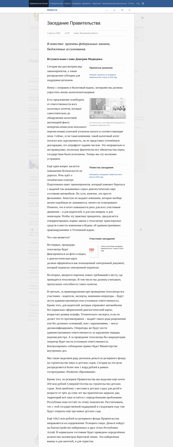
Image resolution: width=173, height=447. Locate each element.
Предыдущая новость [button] (140, 229)
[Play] (92, 116)
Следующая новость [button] (32, 229)
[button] (107, 108)
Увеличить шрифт (114, 10)
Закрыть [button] (144, 19)
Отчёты (131, 3)
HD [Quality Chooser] (119, 116)
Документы (86, 3)
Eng (137, 3)
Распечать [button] (122, 10)
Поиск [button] (143, 3)
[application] (107, 108)
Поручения (96, 3)
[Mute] (115, 116)
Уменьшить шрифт (107, 10)
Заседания (76, 3)
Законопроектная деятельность (114, 3)
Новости (67, 3)
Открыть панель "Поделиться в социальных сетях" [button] (130, 10)
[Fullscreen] (123, 116)
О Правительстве (56, 3)
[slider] (101, 116)
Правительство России (39, 3)
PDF (91, 249)
